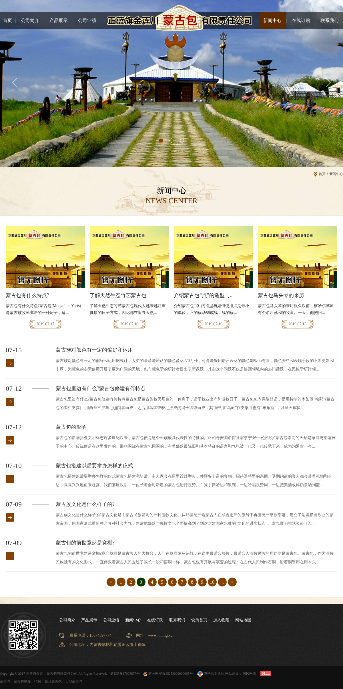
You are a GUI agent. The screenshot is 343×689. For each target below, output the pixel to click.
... (222, 582)
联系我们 (329, 20)
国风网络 (249, 674)
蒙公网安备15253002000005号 (168, 674)
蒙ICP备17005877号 (125, 674)
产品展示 (58, 20)
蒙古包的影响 (71, 427)
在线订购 (301, 20)
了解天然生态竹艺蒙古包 (118, 295)
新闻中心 (272, 20)
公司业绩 (87, 20)
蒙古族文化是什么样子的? (85, 504)
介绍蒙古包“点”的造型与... (204, 295)
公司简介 (30, 20)
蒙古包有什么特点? (27, 295)
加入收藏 (221, 620)
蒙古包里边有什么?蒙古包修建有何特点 (100, 388)
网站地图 (243, 620)
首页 (7, 20)
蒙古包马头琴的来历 (281, 295)
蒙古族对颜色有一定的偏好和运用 (94, 350)
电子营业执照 (210, 674)
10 (212, 582)
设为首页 (199, 620)
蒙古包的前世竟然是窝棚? (85, 543)
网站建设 (232, 674)
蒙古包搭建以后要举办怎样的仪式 (94, 465)
